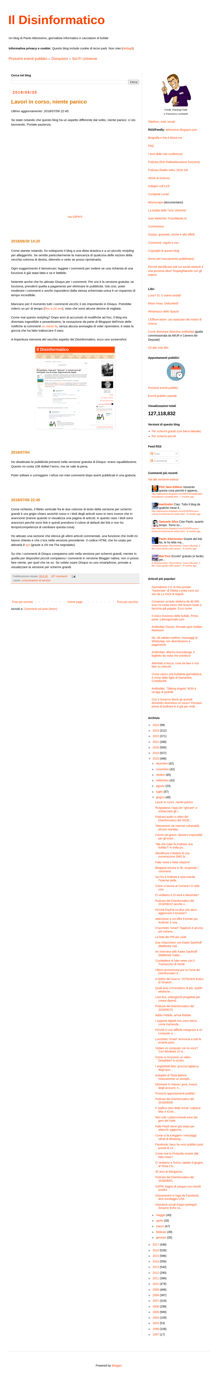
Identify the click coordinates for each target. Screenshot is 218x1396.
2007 (156, 1300)
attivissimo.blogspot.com (181, 129)
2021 (156, 741)
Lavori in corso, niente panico (174, 802)
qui (28, 545)
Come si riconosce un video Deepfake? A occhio (173, 1059)
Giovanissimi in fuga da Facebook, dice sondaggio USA (177, 1197)
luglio (160, 791)
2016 (156, 1250)
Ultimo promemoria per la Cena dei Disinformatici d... (177, 971)
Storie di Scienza (159, 178)
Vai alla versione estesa (163, 479)
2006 (156, 1306)
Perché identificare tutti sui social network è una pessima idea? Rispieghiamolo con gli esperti (175, 270)
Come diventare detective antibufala (171, 331)
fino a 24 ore (53, 308)
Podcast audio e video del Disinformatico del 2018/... (173, 818)
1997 (156, 1334)
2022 (156, 736)
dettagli (127, 48)
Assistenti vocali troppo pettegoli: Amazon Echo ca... (176, 1206)
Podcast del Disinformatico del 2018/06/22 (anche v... (174, 902)
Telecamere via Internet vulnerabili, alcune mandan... (177, 827)
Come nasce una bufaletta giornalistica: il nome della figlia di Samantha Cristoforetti (177, 677)
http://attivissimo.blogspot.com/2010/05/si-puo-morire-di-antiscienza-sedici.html (175, 512)
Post (155, 453)
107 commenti (59, 576)
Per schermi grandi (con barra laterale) (176, 431)
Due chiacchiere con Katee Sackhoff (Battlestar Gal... (178, 944)
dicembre (162, 763)
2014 (156, 1261)
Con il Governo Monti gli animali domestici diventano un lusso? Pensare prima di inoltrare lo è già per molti (177, 703)
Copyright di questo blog (163, 250)
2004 (156, 1317)
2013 (156, 1267)
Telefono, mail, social (161, 121)
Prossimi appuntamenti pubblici (175, 1093)
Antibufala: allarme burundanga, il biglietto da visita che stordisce (173, 653)
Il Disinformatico (56, 20)
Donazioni (59, 59)
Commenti (159, 461)
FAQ (151, 145)
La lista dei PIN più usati (170, 937)
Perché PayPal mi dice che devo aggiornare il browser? (176, 911)
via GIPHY (75, 216)
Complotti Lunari (158, 194)
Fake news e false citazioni (172, 862)
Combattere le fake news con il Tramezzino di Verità (175, 962)
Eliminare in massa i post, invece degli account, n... (176, 1086)
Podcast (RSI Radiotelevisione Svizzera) (174, 162)
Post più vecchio (127, 602)
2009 (156, 1289)
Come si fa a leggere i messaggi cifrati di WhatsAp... (175, 1137)
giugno (160, 797)
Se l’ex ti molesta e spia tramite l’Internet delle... (175, 878)
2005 (156, 1312)
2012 (156, 1272)
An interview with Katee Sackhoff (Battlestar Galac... (176, 953)
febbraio (161, 1232)
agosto (160, 786)
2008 (156, 1295)
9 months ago (194, 514)
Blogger (116, 1365)
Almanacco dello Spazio (163, 311)
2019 (156, 753)
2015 (156, 1255)
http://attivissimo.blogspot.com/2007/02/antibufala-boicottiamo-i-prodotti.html (177, 495)
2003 (156, 1323)
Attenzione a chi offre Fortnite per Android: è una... (176, 920)
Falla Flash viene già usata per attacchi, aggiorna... (175, 1128)
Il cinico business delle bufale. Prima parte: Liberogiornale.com (175, 617)
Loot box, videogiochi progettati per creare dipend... (177, 998)
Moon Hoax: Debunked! (163, 303)
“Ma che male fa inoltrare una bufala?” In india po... (174, 845)
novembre (162, 769)
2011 (156, 1278)
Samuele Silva (168, 521)
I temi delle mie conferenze (165, 154)
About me (176, 137)
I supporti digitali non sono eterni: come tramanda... (176, 1022)
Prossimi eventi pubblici (28, 59)
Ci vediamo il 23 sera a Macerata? (177, 895)
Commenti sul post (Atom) (40, 609)
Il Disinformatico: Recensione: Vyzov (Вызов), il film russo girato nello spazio (176, 547)
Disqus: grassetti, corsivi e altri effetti (171, 234)
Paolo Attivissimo (171, 539)
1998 (156, 1329)
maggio (161, 1215)
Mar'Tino (165, 556)
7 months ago (187, 496)
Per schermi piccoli (164, 436)
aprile (160, 1220)
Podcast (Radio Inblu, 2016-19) (168, 170)
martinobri (166, 504)
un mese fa (49, 326)
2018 (156, 758)
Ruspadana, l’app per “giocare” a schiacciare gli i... (176, 809)
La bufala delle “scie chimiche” (167, 210)
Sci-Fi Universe (84, 59)
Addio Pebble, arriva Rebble (173, 1015)
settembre (162, 780)
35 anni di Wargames (168, 1171)
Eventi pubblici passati (162, 395)
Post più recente (22, 602)
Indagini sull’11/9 (158, 186)
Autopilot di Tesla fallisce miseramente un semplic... (173, 1077)
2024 (156, 725)
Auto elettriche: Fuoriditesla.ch (167, 218)
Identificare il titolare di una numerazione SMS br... (172, 855)
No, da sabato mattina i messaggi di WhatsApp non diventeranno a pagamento (175, 641)
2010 (156, 1283)
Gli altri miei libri (158, 347)
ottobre (161, 774)
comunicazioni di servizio (36, 580)
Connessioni (156, 226)
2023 (156, 730)
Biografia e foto (157, 137)
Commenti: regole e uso (163, 242)
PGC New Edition (170, 487)
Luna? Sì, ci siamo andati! (164, 295)
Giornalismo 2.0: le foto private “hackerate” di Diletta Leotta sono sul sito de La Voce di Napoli (175, 590)
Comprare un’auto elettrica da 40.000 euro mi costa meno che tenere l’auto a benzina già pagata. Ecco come (177, 605)
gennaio (161, 1237)
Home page (74, 602)
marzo (160, 1226)
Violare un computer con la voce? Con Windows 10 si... (176, 1049)
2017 (156, 1244)
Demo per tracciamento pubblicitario (171, 258)
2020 (156, 747)
